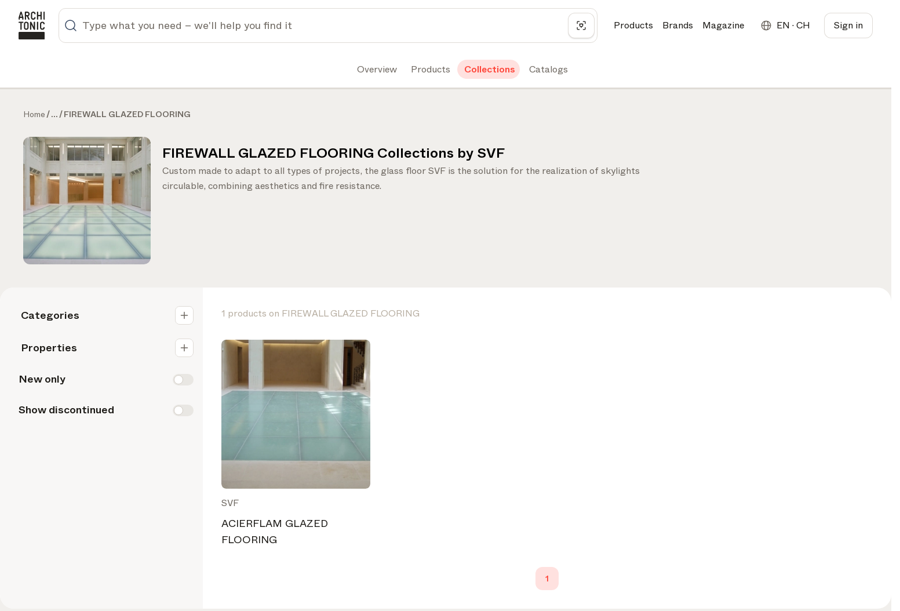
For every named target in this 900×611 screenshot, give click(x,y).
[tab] (376, 69)
